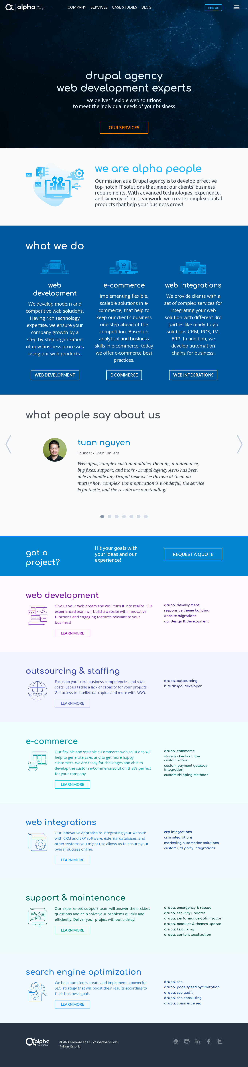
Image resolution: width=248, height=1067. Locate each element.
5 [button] (131, 516)
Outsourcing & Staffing (73, 671)
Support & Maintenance (75, 897)
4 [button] (124, 516)
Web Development (55, 375)
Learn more (72, 633)
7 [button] (146, 516)
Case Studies (124, 7)
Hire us (213, 7)
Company (77, 7)
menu (236, 7)
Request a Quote (193, 554)
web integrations (193, 375)
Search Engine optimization (83, 972)
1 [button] (102, 516)
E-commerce (52, 741)
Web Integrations (61, 822)
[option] (124, 464)
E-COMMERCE (124, 375)
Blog (146, 7)
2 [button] (109, 516)
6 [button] (138, 516)
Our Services (124, 127)
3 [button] (117, 516)
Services (99, 7)
